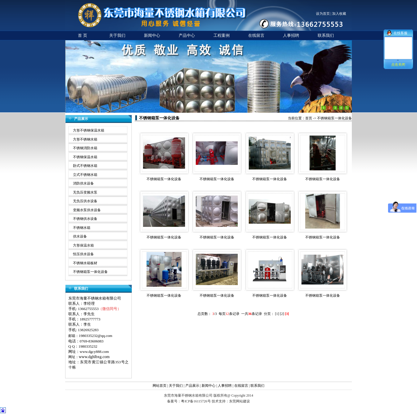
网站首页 (160, 386)
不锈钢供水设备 (85, 219)
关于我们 (176, 386)
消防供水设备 (83, 183)
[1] (277, 314)
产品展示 (192, 386)
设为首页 (323, 14)
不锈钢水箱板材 (85, 263)
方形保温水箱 (83, 245)
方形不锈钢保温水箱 (88, 130)
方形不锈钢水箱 (85, 139)
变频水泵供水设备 (87, 210)
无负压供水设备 (85, 201)
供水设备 (80, 236)
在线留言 (241, 386)
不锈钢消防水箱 (85, 148)
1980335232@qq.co (94, 335)
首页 (308, 118)
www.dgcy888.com (94, 351)
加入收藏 (339, 14)
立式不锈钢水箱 (85, 175)
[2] (282, 314)
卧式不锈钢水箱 (85, 166)
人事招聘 (225, 386)
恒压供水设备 (83, 254)
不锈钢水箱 (81, 228)
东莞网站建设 (239, 401)
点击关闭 (398, 65)
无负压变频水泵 (85, 192)
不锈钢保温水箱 (85, 157)
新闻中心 (209, 386)
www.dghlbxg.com (94, 357)
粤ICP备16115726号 (196, 401)
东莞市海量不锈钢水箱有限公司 (94, 298)
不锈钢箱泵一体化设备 (90, 272)
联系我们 (257, 386)
